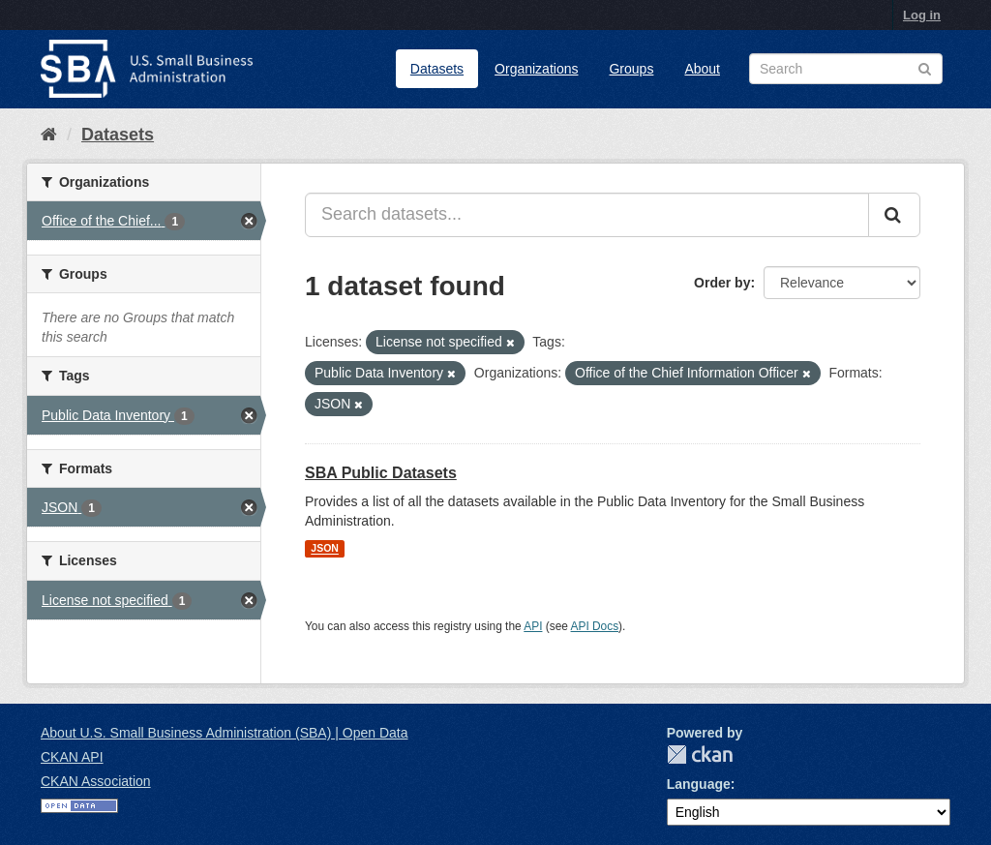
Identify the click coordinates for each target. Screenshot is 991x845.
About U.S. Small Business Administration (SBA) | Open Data (224, 732)
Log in (922, 15)
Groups (631, 68)
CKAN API (72, 757)
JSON (325, 549)
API (533, 626)
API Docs (595, 626)
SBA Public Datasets (381, 473)
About (702, 68)
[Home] (49, 134)
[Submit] (894, 215)
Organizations (536, 68)
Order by (722, 282)
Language (699, 784)
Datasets (437, 68)
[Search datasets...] (587, 215)
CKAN (700, 754)
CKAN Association (96, 781)
